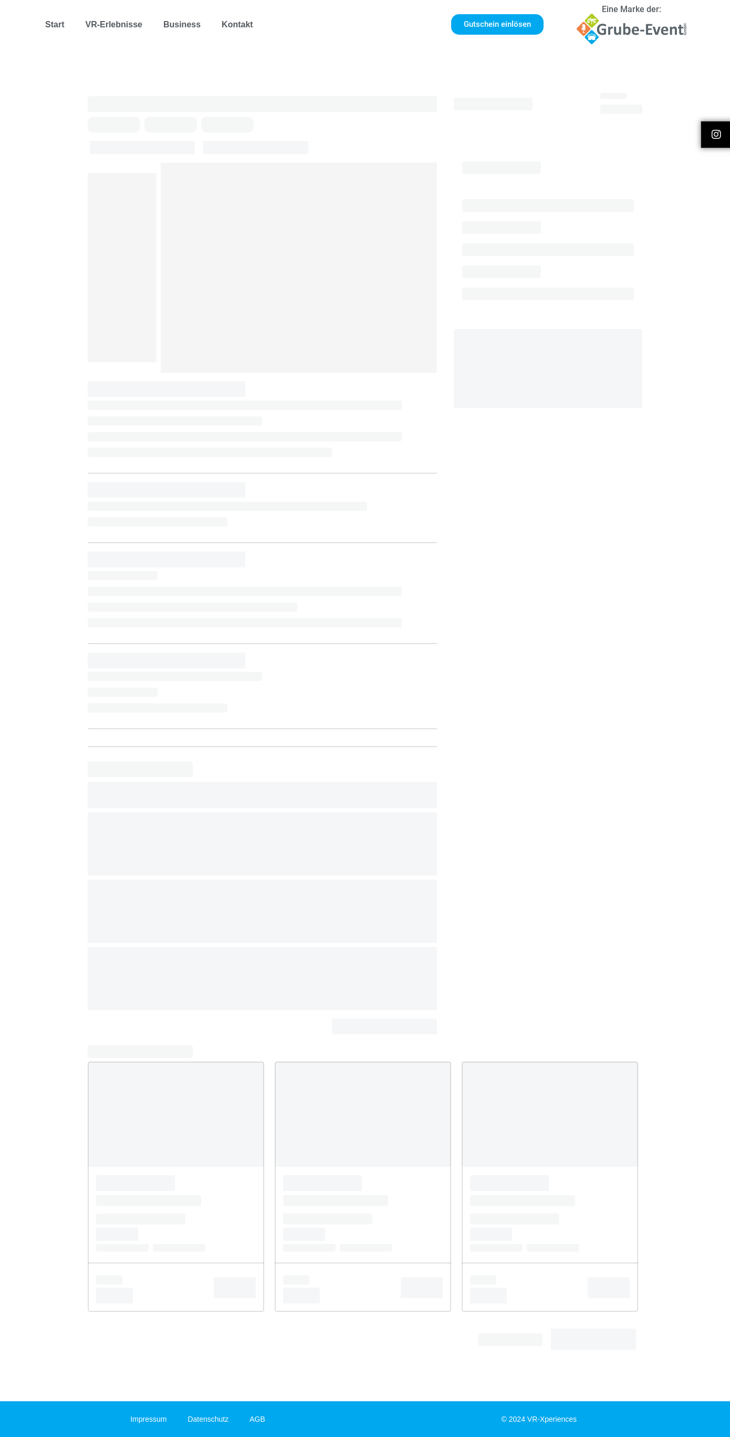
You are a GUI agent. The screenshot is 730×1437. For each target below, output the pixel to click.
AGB (257, 1419)
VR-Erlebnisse (113, 24)
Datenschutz (207, 1419)
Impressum (148, 1419)
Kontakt (237, 24)
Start (54, 24)
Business (182, 24)
